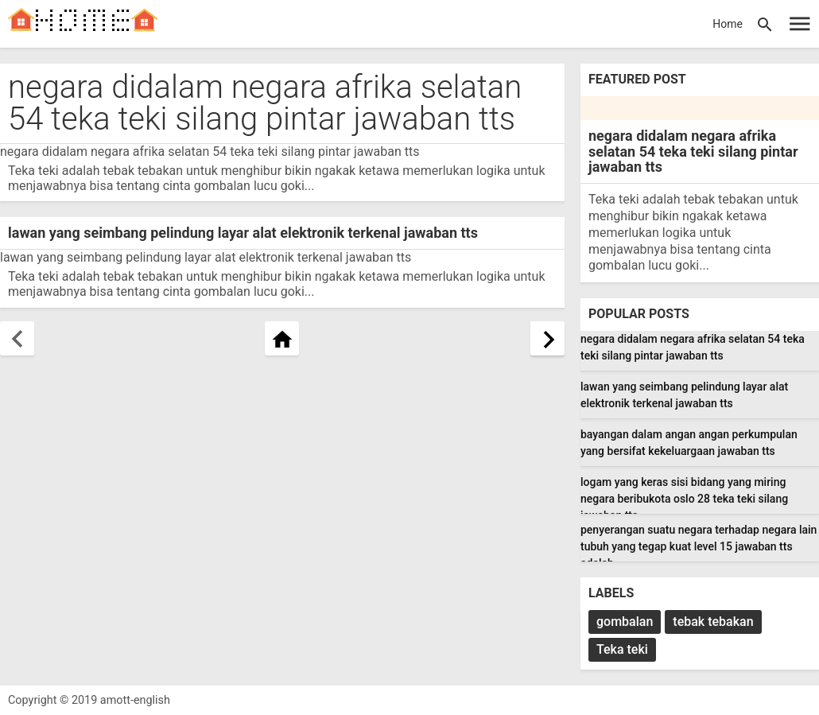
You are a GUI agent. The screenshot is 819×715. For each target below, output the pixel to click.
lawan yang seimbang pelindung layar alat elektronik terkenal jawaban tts (243, 232)
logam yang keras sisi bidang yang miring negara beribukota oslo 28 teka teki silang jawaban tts (684, 499)
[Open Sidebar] (800, 24)
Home (727, 23)
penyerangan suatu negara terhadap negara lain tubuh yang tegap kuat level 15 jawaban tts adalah (698, 546)
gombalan (624, 621)
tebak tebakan (713, 621)
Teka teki (622, 649)
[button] (765, 24)
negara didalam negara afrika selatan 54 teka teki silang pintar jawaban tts (265, 103)
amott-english (135, 700)
